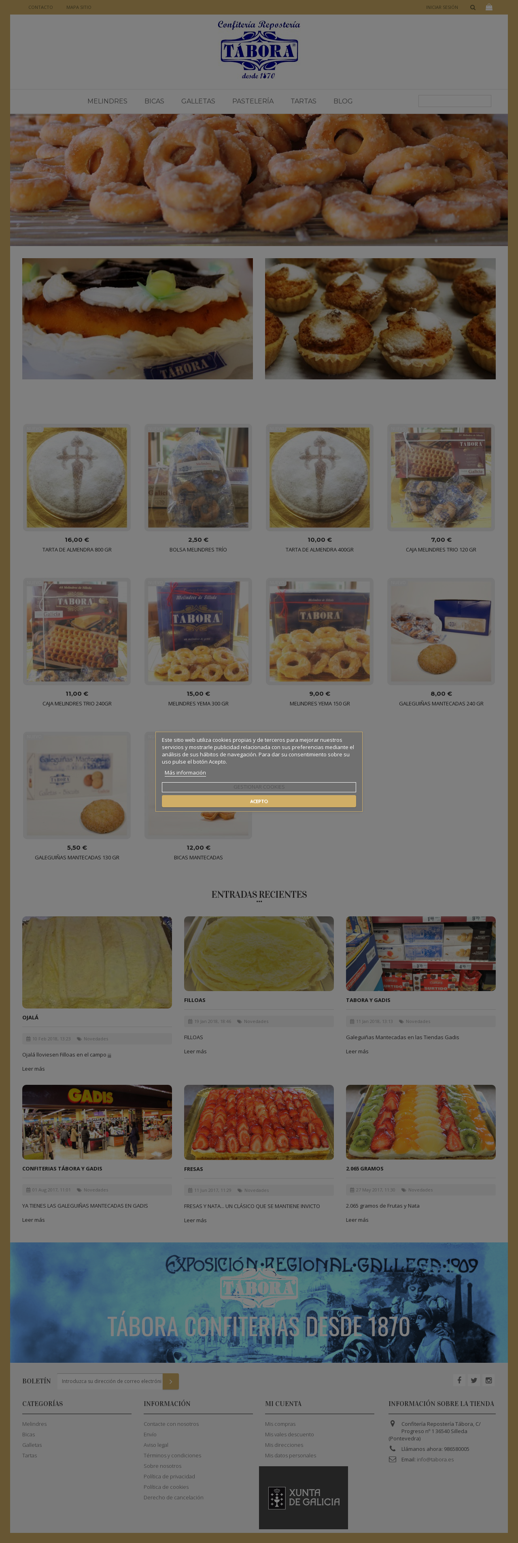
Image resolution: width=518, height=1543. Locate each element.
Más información (185, 772)
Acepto (259, 801)
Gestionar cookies (259, 786)
